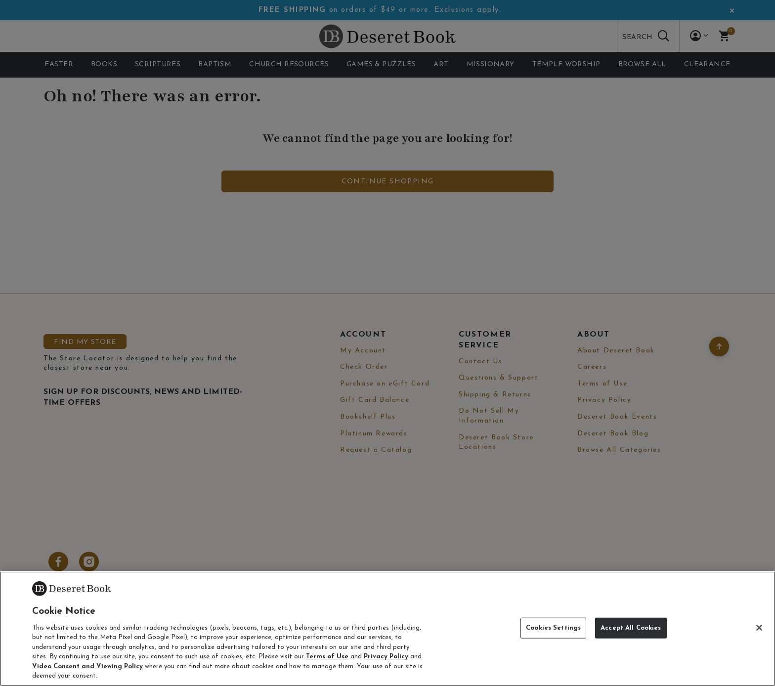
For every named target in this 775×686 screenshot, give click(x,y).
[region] (387, 628)
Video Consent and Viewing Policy (87, 666)
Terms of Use (327, 656)
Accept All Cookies (631, 628)
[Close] (759, 628)
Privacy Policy (386, 656)
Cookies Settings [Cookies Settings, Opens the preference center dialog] (553, 628)
